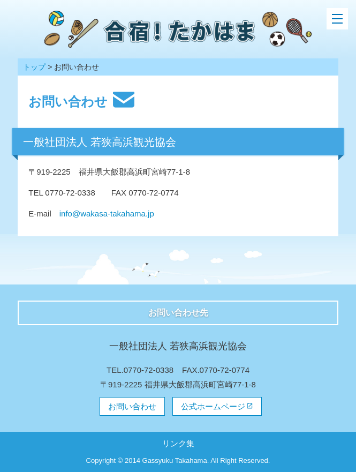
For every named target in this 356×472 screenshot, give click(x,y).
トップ (34, 67)
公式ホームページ (213, 406)
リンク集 (178, 443)
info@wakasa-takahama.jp (106, 213)
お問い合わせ (132, 406)
